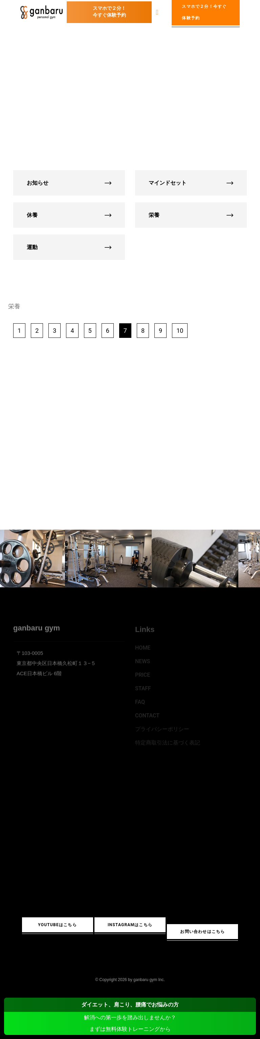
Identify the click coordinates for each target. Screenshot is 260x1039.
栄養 (191, 215)
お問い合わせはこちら (202, 931)
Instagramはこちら (130, 924)
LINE (129, 479)
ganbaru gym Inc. (149, 979)
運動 (69, 247)
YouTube (84, 479)
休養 (69, 215)
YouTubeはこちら (57, 924)
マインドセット (191, 183)
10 (179, 330)
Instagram (175, 479)
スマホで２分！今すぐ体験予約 (109, 11)
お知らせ (69, 183)
